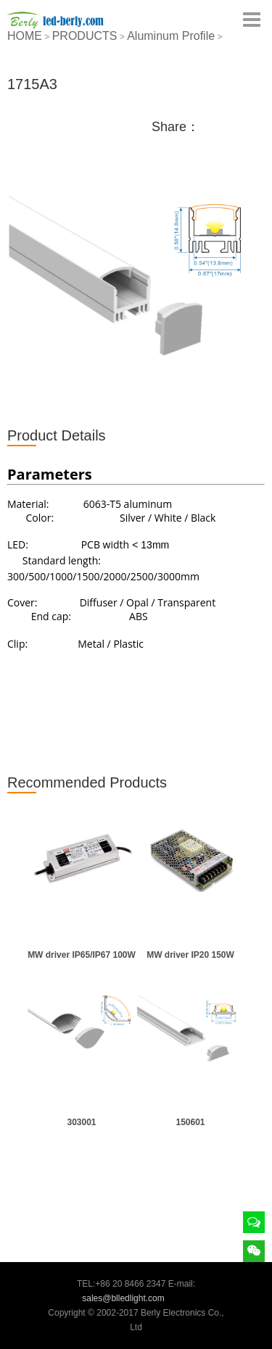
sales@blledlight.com (123, 1298)
